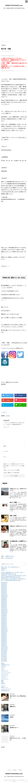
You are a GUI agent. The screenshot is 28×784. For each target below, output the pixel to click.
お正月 (3, 570)
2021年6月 (4, 587)
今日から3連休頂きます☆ (8, 572)
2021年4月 (4, 590)
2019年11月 (4, 610)
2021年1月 (4, 593)
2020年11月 (4, 596)
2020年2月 (4, 606)
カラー (3, 667)
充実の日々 (4, 568)
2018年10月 (4, 631)
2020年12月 (4, 595)
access (9, 770)
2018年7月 (4, 636)
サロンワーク (4, 671)
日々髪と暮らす (9, 558)
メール (5, 451)
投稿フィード (4, 687)
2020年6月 (4, 601)
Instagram (15, 770)
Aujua (2, 663)
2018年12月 (4, 628)
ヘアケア (3, 677)
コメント (6, 427)
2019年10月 (4, 612)
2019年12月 (4, 609)
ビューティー (4, 674)
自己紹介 (20, 770)
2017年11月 (4, 648)
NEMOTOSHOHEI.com (14, 5)
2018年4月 (4, 640)
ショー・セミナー (6, 672)
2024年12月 (4, 582)
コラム (3, 669)
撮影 (2, 682)
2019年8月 (4, 615)
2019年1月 (4, 626)
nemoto (8, 415)
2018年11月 (4, 629)
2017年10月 (4, 650)
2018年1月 (4, 645)
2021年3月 (4, 592)
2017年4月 (4, 659)
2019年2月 (4, 625)
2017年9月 (4, 651)
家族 (2, 680)
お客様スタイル (5, 664)
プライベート (4, 675)
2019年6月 (4, 618)
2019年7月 (4, 617)
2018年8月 (4, 634)
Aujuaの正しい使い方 (7, 575)
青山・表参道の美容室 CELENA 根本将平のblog (14, 776)
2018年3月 (4, 642)
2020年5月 (4, 603)
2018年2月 (4, 643)
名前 (5, 446)
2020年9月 (4, 598)
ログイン (3, 685)
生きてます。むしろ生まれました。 (10, 567)
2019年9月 (4, 614)
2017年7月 (4, 654)
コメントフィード (6, 689)
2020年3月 (4, 604)
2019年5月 (4, 620)
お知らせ (4, 412)
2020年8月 (4, 599)
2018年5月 (4, 639)
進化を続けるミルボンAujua (8, 578)
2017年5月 (4, 657)
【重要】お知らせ (9, 556)
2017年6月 (4, 656)
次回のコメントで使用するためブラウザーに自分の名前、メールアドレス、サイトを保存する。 (13, 465)
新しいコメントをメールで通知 (12, 470)
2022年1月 (4, 585)
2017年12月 (4, 647)
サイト (4, 456)
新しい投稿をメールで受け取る (12, 472)
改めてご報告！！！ (15, 502)
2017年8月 (4, 653)
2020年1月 (4, 607)
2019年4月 (4, 621)
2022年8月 (4, 584)
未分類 (3, 683)
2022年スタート (14, 727)
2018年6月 (4, 637)
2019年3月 (4, 623)
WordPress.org (5, 690)
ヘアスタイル (4, 678)
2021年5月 (4, 588)
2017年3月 (4, 661)
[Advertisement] (14, 25)
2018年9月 (4, 632)
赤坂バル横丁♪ (13, 515)
